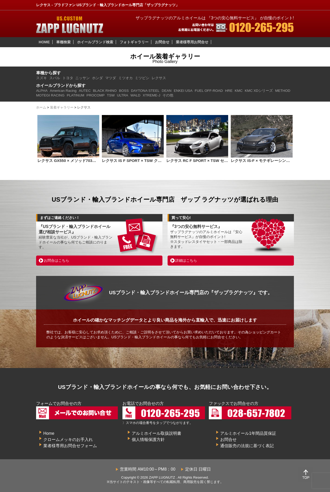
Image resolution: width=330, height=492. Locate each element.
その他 (167, 95)
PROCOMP (96, 95)
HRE (229, 91)
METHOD (282, 91)
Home (48, 433)
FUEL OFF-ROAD (209, 91)
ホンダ (97, 78)
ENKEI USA (183, 91)
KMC (239, 91)
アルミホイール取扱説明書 (156, 433)
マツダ (110, 78)
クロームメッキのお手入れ (68, 439)
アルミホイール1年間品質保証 (248, 433)
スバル (54, 78)
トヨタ (67, 78)
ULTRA (122, 95)
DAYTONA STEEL (145, 91)
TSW (111, 95)
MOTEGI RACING (50, 95)
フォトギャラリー (134, 42)
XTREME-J (151, 95)
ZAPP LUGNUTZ (162, 477)
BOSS (124, 91)
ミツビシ (142, 78)
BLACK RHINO (105, 91)
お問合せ (162, 42)
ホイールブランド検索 (95, 42)
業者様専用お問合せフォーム (70, 446)
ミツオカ (125, 78)
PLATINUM (75, 95)
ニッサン (82, 78)
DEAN (166, 91)
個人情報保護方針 (148, 439)
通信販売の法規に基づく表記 (247, 446)
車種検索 (63, 42)
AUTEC (85, 91)
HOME (44, 42)
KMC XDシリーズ (259, 91)
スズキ (41, 78)
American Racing (63, 91)
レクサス (159, 78)
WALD (135, 95)
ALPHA (42, 91)
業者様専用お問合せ (192, 42)
